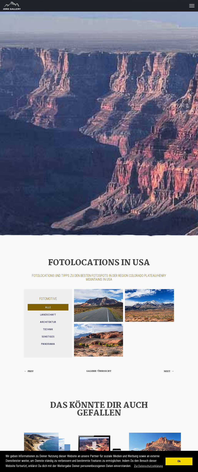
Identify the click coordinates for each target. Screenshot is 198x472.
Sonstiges (48, 336)
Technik (48, 329)
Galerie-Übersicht (98, 371)
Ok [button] (179, 461)
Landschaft (48, 314)
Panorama (48, 343)
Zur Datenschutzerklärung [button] (148, 466)
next (169, 371)
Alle (48, 307)
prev (28, 371)
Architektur (48, 322)
